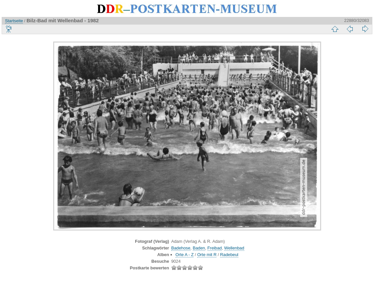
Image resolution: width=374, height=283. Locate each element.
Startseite (14, 20)
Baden (199, 247)
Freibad (214, 247)
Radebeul (229, 254)
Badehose (180, 247)
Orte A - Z (185, 254)
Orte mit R (206, 254)
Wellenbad (234, 247)
